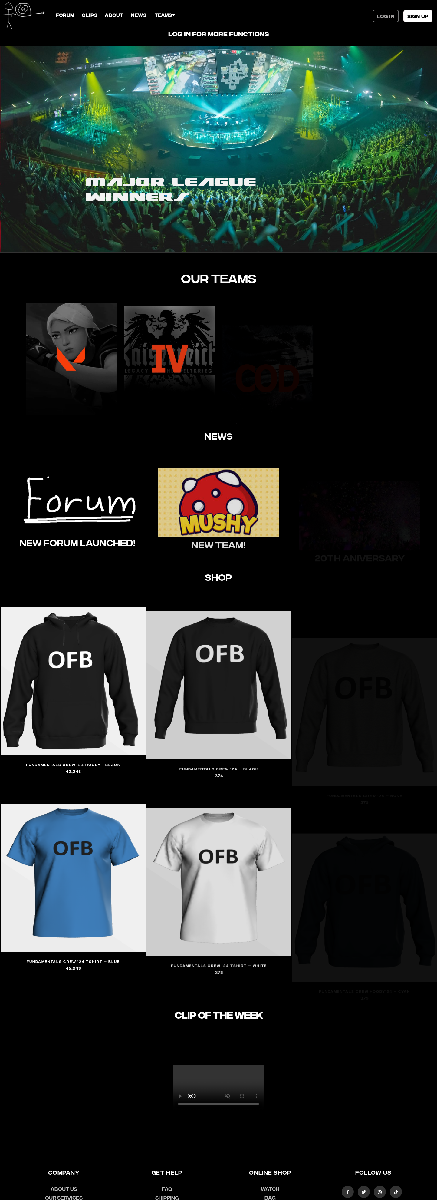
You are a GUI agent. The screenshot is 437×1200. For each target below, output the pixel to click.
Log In (386, 16)
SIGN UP (418, 16)
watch (270, 1189)
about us (64, 1189)
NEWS (138, 15)
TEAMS (163, 15)
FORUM (65, 15)
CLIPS (89, 15)
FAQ (167, 1189)
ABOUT (114, 15)
